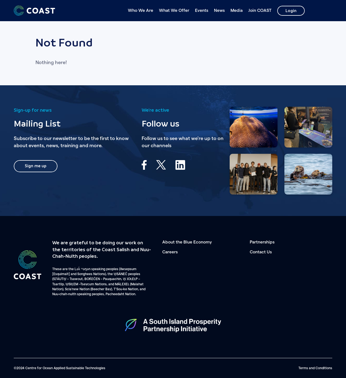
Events (201, 10)
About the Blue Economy (187, 242)
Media (236, 10)
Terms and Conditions (315, 368)
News (219, 10)
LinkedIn (180, 165)
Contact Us (261, 252)
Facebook (144, 165)
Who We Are (140, 10)
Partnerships (262, 242)
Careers (170, 252)
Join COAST (259, 10)
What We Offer (174, 10)
